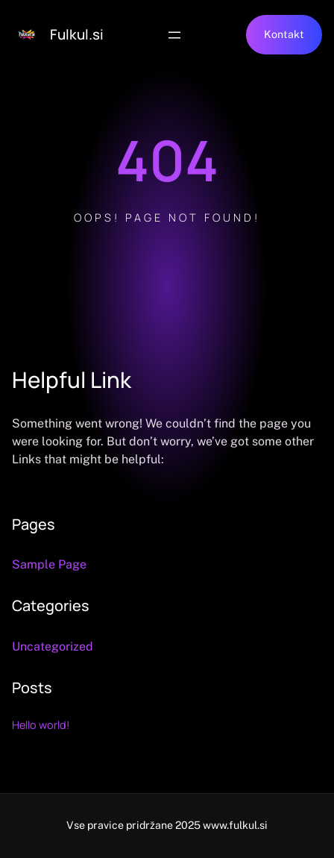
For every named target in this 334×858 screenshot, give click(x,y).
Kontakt (284, 34)
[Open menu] (174, 35)
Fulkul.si (77, 34)
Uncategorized (52, 646)
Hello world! (41, 725)
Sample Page (49, 564)
